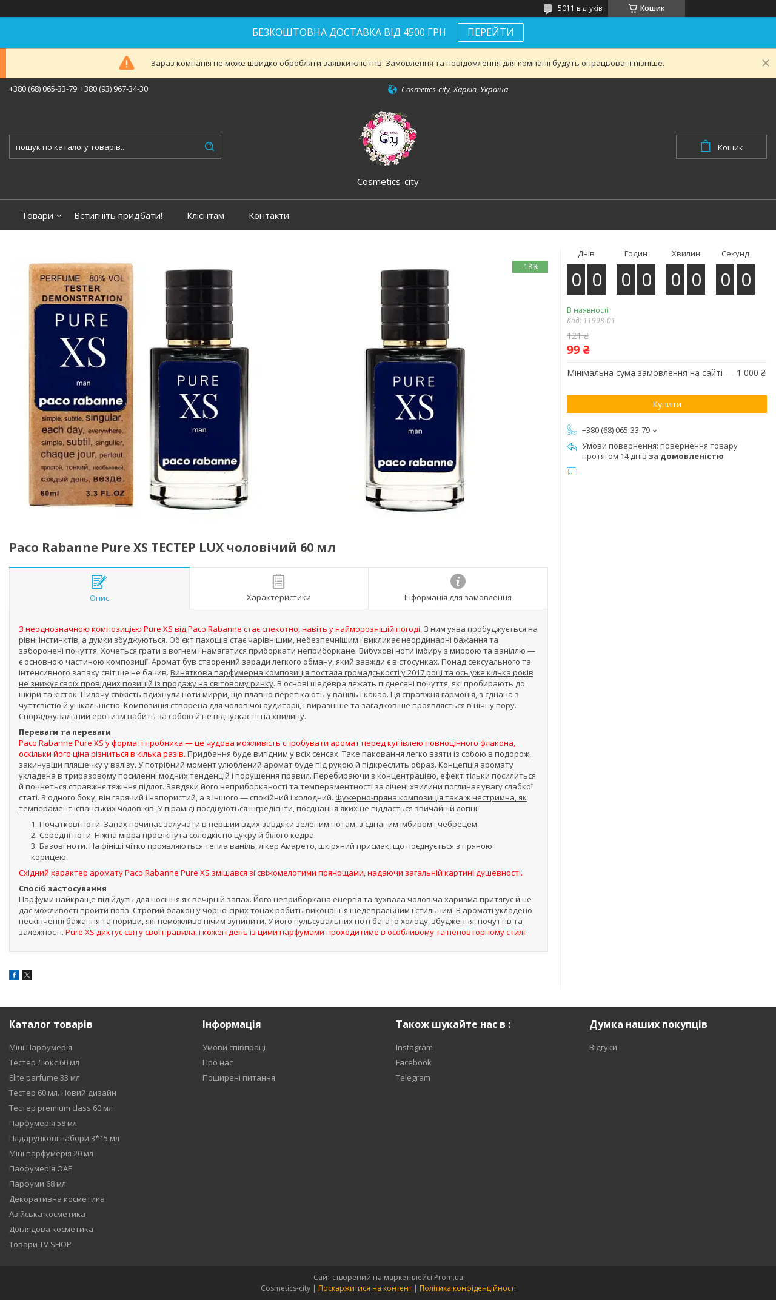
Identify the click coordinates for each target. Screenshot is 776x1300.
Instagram (414, 1047)
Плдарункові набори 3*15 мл (64, 1138)
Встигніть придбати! (118, 215)
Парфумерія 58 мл (43, 1122)
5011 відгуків (580, 8)
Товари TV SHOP (40, 1244)
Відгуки (603, 1047)
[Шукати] (209, 147)
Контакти (269, 215)
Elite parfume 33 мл (44, 1077)
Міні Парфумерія (40, 1047)
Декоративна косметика (57, 1198)
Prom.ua (448, 1277)
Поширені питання (238, 1077)
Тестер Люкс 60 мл (44, 1062)
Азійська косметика (47, 1213)
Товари (37, 215)
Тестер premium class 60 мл (61, 1107)
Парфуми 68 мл (37, 1183)
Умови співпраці (234, 1047)
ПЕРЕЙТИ (490, 32)
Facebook (414, 1062)
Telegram (413, 1077)
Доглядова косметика (51, 1229)
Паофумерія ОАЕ (40, 1168)
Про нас (217, 1062)
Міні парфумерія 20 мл (51, 1153)
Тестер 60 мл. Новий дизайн (62, 1092)
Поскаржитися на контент (365, 1288)
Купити (666, 404)
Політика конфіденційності (468, 1288)
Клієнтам (205, 215)
